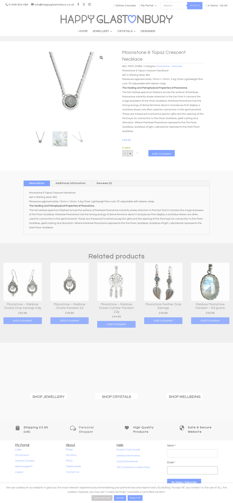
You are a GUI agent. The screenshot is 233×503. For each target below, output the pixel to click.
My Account (22, 455)
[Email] (192, 470)
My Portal (146, 5)
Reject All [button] (135, 498)
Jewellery (100, 31)
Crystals (125, 31)
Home (82, 31)
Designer (148, 31)
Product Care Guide (128, 449)
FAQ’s (69, 460)
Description (36, 183)
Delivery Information (128, 455)
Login (18, 449)
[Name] (192, 453)
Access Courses (24, 460)
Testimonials (73, 466)
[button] (101, 57)
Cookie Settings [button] (102, 498)
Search (195, 5)
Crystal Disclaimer (127, 461)
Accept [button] (120, 498)
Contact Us (72, 472)
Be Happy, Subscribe (184, 482)
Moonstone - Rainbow (169, 66)
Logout (19, 472)
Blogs (69, 449)
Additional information (71, 183)
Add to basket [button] (22, 320)
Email (171, 462)
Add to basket (161, 153)
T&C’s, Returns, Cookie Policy (133, 467)
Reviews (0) (104, 183)
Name (171, 445)
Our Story (71, 455)
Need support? (24, 466)
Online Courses (125, 5)
